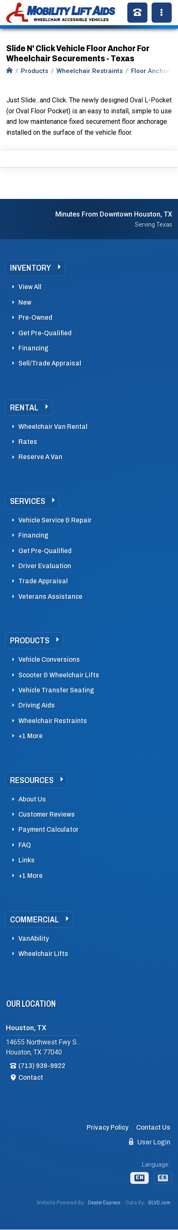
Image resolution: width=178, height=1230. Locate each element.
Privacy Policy (108, 1127)
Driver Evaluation (44, 566)
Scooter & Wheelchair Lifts (58, 675)
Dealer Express (104, 1203)
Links (26, 860)
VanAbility (33, 939)
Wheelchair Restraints (52, 721)
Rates (27, 442)
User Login (149, 1142)
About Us (32, 799)
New (24, 302)
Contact (30, 1077)
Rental (24, 407)
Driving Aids (36, 705)
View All (29, 287)
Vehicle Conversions (49, 659)
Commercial (34, 919)
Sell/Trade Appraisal (49, 363)
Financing (33, 348)
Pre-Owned (35, 317)
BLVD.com (159, 1203)
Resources (32, 780)
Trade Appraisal (43, 581)
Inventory (30, 267)
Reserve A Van (40, 457)
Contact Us (153, 1127)
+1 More (30, 736)
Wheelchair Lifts (43, 954)
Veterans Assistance (50, 597)
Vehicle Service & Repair (55, 520)
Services (27, 501)
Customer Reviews (46, 814)
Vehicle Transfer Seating (56, 690)
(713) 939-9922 (41, 1066)
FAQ (24, 845)
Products (29, 640)
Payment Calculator (48, 829)
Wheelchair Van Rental (53, 427)
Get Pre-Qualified (45, 333)
